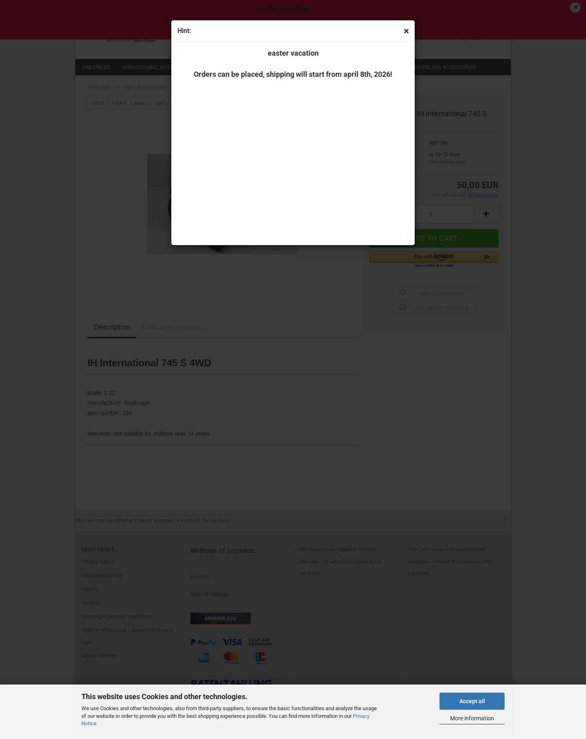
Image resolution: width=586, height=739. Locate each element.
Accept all (472, 701)
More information (472, 718)
